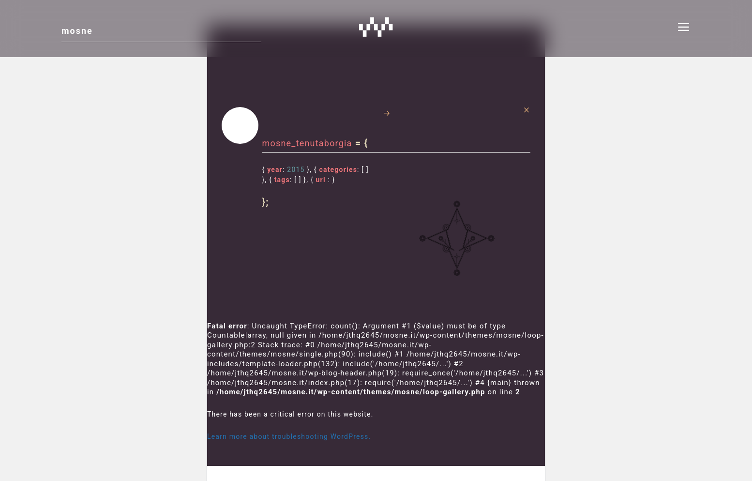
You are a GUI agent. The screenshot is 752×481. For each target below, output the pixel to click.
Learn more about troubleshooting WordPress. (289, 436)
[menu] (684, 29)
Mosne (376, 27)
